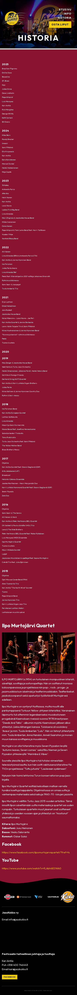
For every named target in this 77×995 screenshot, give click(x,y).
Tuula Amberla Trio (10, 288)
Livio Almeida (7, 214)
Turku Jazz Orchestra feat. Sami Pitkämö (18, 441)
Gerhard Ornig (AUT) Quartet (14, 379)
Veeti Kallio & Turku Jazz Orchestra (16, 367)
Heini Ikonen (7, 197)
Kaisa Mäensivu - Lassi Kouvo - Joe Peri (18, 318)
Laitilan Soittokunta (10, 417)
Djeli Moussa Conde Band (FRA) (14, 579)
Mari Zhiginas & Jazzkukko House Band (18, 218)
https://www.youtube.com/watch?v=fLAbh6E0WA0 (31, 868)
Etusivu (65, 9)
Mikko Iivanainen (9, 222)
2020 (5, 351)
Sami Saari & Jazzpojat (11, 284)
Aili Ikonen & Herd (9, 517)
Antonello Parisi (8, 189)
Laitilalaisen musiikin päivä (13, 612)
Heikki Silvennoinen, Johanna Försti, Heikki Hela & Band (24, 371)
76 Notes (5, 185)
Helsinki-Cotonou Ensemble (13, 479)
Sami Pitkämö (7, 147)
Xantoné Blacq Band (10, 238)
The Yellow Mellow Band (12, 445)
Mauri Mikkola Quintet (11, 550)
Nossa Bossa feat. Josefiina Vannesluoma (18, 429)
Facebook (10, 977)
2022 (5, 247)
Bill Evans (6, 122)
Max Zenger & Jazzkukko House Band (17, 362)
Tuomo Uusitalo (8, 343)
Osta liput (60, 24)
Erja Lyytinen (7, 302)
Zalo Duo (5, 495)
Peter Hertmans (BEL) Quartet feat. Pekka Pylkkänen (23, 533)
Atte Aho (5, 193)
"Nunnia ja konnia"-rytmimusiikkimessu (18, 334)
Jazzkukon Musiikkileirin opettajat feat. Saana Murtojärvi (25, 558)
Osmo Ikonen (7, 226)
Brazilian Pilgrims (9, 68)
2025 (5, 64)
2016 (5, 504)
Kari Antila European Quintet (13, 413)
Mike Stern (6, 135)
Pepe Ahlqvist (7, 97)
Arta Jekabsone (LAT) (10, 471)
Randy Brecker (8, 139)
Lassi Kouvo (7, 206)
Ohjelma (5, 463)
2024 (5, 130)
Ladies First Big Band (10, 210)
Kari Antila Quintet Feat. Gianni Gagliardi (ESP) (21, 467)
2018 (5, 404)
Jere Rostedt (7, 310)
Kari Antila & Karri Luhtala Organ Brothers (19, 383)
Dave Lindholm (8, 93)
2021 (5, 297)
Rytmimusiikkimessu (10, 280)
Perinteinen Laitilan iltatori (13, 608)
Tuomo (4, 592)
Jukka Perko (7, 387)
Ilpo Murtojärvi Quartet (11, 541)
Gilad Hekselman (9, 306)
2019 (5, 358)
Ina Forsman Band (9, 408)
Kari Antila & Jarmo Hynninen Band (16, 260)
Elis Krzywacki (8, 151)
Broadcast (6, 475)
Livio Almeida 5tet (9, 272)
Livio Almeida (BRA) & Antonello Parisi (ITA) (19, 256)
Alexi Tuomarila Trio (10, 583)
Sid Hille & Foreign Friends (13, 375)
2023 (5, 180)
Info (67, 13)
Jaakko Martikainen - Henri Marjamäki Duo (20, 483)
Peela (4, 339)
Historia (64, 17)
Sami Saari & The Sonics (11, 513)
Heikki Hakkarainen (10, 168)
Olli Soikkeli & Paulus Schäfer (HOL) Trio (18, 525)
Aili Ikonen (6, 252)
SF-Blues (5, 81)
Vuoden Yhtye (7, 234)
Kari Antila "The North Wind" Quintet (17, 587)
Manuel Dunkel (8, 163)
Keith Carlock (7, 117)
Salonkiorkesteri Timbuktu (12, 433)
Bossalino (6, 77)
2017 (5, 458)
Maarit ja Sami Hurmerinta (13, 425)
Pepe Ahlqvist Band (10, 596)
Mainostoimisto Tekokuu (38, 990)
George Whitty (7, 113)
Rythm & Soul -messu (10, 395)
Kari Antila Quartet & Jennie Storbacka (17, 322)
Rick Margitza (7, 109)
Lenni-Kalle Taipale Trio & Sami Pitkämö (18, 326)
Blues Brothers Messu (10, 449)
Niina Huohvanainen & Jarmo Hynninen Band (20, 330)
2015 (5, 571)
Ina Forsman (7, 264)
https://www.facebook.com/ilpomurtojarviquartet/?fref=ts (36, 852)
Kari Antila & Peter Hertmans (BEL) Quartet (19, 521)
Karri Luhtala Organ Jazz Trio (14, 604)
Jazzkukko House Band (11, 314)
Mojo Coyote (6, 172)
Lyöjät (4, 554)
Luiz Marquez (7, 101)
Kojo (3, 85)
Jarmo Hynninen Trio (10, 600)
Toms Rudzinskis (9, 437)
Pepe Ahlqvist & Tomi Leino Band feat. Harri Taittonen (23, 230)
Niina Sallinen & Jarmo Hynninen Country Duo (20, 391)
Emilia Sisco (7, 73)
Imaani (5, 143)
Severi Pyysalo (7, 491)
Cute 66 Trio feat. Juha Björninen (15, 562)
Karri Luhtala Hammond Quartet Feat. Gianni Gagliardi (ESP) (27, 487)
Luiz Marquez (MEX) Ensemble (14, 537)
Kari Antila (6, 105)
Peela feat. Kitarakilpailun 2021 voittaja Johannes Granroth (26, 276)
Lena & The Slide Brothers (12, 529)
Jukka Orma (7, 89)
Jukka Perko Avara (9, 268)
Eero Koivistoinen (9, 159)
